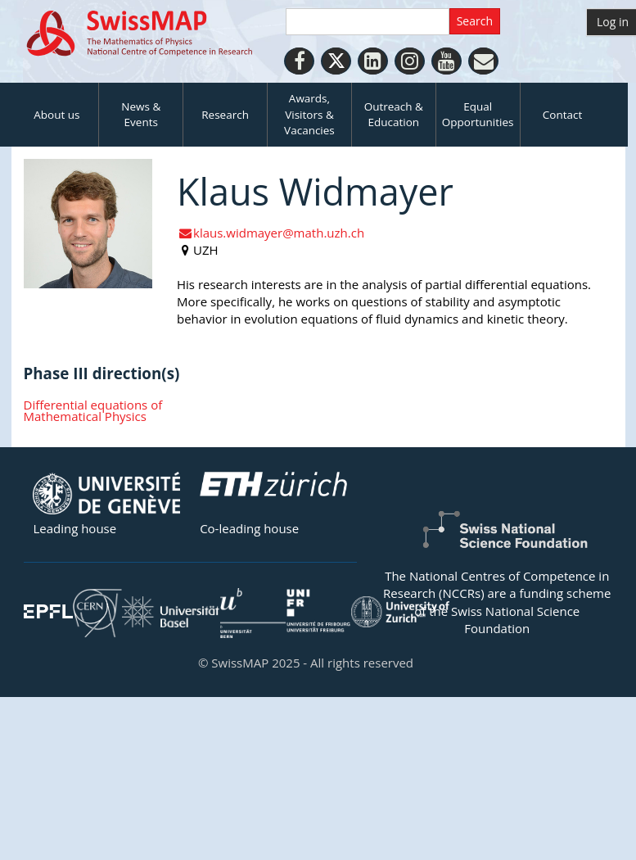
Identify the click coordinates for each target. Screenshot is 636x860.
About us (56, 114)
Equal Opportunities (478, 114)
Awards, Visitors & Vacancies (309, 114)
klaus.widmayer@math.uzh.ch (270, 232)
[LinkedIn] (373, 61)
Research (225, 114)
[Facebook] (299, 61)
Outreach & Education (393, 114)
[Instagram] (410, 61)
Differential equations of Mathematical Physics (93, 411)
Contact (563, 114)
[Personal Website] (483, 61)
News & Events (140, 114)
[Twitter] (336, 61)
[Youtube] (446, 61)
